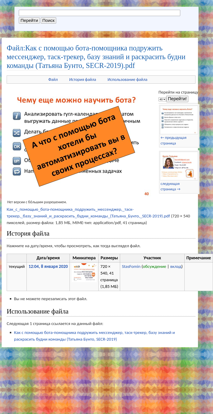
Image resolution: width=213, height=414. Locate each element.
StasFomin (131, 266)
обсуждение (154, 266)
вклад (175, 266)
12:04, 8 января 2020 (48, 266)
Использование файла (127, 79)
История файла (82, 79)
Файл (53, 79)
